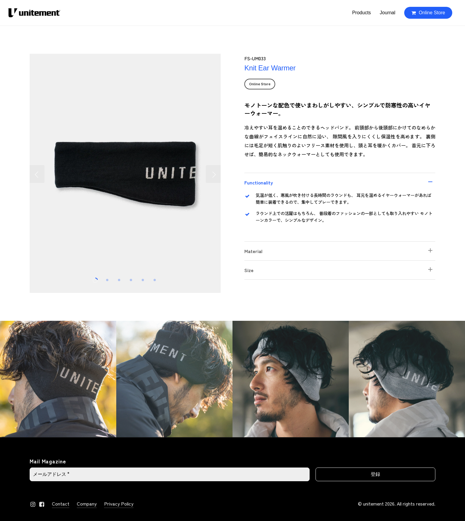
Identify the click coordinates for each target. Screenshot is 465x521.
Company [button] (87, 503)
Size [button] (339, 270)
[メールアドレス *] (170, 474)
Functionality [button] (339, 182)
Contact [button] (60, 503)
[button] (259, 84)
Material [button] (339, 251)
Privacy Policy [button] (118, 503)
